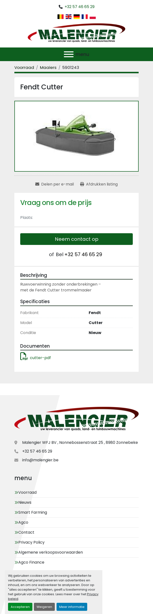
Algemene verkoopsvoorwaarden (50, 552)
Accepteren (20, 607)
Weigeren (44, 607)
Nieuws (24, 502)
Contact (26, 532)
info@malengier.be (40, 460)
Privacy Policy (31, 542)
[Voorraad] (24, 67)
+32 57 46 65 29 (80, 6)
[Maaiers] (48, 67)
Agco (23, 522)
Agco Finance (31, 562)
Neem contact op (76, 239)
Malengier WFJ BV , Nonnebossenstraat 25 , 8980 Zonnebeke (80, 442)
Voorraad (27, 492)
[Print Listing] (99, 184)
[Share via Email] (54, 184)
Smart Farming (32, 512)
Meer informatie (72, 607)
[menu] (69, 54)
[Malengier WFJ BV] (76, 419)
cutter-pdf (35, 358)
